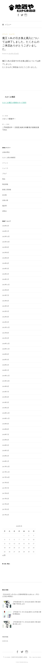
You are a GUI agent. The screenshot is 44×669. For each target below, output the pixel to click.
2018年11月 (6, 418)
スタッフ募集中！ (9, 119)
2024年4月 (5, 263)
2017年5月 (5, 498)
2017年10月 (6, 477)
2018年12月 (6, 413)
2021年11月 (6, 327)
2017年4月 (5, 504)
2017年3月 (5, 509)
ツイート (5, 641)
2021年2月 (5, 338)
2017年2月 (5, 515)
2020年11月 (6, 349)
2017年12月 (6, 466)
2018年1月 (5, 461)
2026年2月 (5, 226)
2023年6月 (5, 301)
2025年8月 (5, 252)
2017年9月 (5, 482)
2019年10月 (6, 381)
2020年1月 (5, 370)
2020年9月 (5, 354)
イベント (5, 34)
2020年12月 (6, 343)
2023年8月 (5, 290)
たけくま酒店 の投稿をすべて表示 (14, 102)
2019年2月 (5, 408)
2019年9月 (5, 386)
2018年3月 (5, 450)
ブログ (4, 173)
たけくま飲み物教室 (8, 157)
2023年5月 (5, 306)
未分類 (4, 195)
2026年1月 (5, 231)
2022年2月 (5, 322)
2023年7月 (5, 295)
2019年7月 (5, 391)
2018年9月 (5, 424)
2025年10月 (6, 242)
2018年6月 (5, 440)
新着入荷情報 (6, 189)
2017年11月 (6, 472)
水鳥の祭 (5, 200)
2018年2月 (5, 456)
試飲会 (4, 211)
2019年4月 (5, 397)
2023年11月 (6, 284)
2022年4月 (5, 317)
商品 (3, 179)
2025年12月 (6, 236)
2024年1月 (5, 279)
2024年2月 (5, 274)
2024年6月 (5, 258)
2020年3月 (5, 359)
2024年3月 (5, 268)
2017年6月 (5, 493)
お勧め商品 (6, 152)
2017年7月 (5, 488)
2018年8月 (5, 429)
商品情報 (5, 184)
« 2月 (4, 555)
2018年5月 (5, 445)
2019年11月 (6, 375)
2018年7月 (5, 434)
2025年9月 (5, 247)
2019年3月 (5, 402)
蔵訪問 (4, 206)
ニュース (12, 34)
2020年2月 (5, 365)
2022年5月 (5, 311)
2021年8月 (5, 333)
